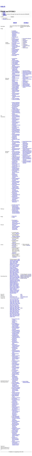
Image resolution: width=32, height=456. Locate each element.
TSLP (18, 289)
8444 (21, 294)
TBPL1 (11, 288)
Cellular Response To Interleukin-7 (16, 338)
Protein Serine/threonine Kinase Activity (27, 74)
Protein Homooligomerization (16, 148)
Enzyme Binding (15, 370)
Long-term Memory (15, 110)
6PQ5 (18, 312)
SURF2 (17, 287)
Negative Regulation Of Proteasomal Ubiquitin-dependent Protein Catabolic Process (16, 357)
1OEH (11, 302)
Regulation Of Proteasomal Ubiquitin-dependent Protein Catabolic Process (16, 434)
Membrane (14, 44)
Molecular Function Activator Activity (15, 94)
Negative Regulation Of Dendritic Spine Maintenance (16, 182)
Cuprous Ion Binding (16, 99)
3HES (13, 308)
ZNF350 (25, 278)
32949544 (18, 236)
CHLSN (13, 265)
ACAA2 (29, 274)
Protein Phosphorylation (27, 141)
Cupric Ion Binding (15, 98)
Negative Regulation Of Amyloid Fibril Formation (16, 328)
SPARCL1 (18, 286)
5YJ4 (18, 311)
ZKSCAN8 (16, 292)
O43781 (21, 298)
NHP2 (18, 279)
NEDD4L (22, 277)
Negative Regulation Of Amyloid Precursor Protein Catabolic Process (16, 186)
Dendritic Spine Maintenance (15, 162)
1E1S (17, 299)
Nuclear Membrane (15, 49)
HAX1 (11, 274)
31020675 (14, 242)
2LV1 (13, 306)
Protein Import (14, 401)
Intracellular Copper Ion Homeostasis (15, 106)
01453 (11, 295)
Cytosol (13, 37)
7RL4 (16, 314)
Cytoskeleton (25, 44)
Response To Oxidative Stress (15, 108)
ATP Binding (25, 81)
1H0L (11, 301)
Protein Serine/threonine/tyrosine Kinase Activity (27, 76)
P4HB (11, 281)
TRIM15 (11, 289)
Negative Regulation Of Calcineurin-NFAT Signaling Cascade (16, 152)
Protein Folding (15, 431)
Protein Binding (15, 62)
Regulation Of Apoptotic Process (15, 403)
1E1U (11, 300)
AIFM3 (13, 261)
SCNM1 (17, 285)
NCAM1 (16, 278)
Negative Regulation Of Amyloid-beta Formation (16, 179)
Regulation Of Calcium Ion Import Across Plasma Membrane (15, 198)
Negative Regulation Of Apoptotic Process (16, 130)
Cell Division (25, 154)
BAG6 (16, 263)
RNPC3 (11, 285)
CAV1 (14, 264)
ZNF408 (11, 293)
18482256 (4, 15)
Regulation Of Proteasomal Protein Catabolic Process (15, 345)
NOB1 (15, 280)
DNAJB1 (29, 275)
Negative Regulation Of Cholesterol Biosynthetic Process (16, 407)
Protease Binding (15, 60)
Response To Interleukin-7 (14, 340)
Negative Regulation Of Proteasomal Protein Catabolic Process (16, 390)
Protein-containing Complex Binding (15, 87)
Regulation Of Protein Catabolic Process (16, 429)
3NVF (11, 310)
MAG (11, 277)
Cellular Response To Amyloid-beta (16, 195)
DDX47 (14, 269)
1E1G (11, 299)
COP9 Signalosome (15, 416)
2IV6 (15, 304)
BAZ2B (11, 264)
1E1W (13, 300)
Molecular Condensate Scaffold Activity (16, 96)
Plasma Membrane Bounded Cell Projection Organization (15, 426)
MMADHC (18, 277)
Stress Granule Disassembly (25, 147)
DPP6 (14, 270)
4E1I (18, 310)
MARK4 (13, 277)
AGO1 (11, 261)
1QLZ (18, 302)
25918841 (14, 236)
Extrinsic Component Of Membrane (16, 47)
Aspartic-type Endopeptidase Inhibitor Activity (15, 69)
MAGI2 (29, 276)
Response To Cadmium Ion (14, 138)
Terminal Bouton (15, 50)
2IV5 (13, 304)
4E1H (16, 310)
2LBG (14, 305)
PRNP (15, 22)
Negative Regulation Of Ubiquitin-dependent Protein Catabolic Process (16, 385)
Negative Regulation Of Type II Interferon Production (16, 116)
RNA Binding (14, 398)
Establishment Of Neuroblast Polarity (15, 336)
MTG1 (13, 278)
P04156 (14, 298)
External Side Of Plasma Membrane (15, 41)
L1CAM (14, 276)
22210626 (14, 246)
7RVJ (13, 315)
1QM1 (13, 303)
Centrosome (25, 42)
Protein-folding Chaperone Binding (15, 90)
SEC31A (11, 286)
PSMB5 (14, 283)
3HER (11, 308)
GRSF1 (16, 273)
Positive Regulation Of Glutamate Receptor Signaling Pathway (15, 172)
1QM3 (19, 303)
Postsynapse (14, 55)
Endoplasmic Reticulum (14, 35)
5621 (11, 294)
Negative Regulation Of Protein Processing (16, 112)
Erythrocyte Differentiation (25, 143)
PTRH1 (11, 284)
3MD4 (11, 309)
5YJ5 (11, 312)
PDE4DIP (14, 281)
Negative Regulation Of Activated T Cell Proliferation (16, 135)
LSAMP (17, 276)
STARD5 (11, 287)
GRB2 (13, 273)
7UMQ (11, 316)
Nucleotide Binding (26, 70)
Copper (13, 217)
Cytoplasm (14, 30)
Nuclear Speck (25, 47)
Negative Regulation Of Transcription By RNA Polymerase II (16, 103)
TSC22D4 (15, 289)
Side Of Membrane (15, 54)
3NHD (19, 309)
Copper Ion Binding (15, 61)
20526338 (14, 244)
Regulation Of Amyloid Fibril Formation (15, 348)
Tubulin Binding (15, 67)
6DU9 (13, 312)
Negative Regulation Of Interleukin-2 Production (16, 122)
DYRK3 (26, 22)
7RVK (15, 315)
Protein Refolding (15, 382)
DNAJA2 (26, 275)
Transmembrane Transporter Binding (15, 85)
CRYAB (16, 266)
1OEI (13, 302)
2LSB (11, 306)
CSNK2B (16, 268)
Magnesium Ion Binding (27, 71)
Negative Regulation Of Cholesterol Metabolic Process (16, 422)
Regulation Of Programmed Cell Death (15, 342)
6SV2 (16, 313)
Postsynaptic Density (16, 43)
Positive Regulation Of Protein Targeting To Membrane (16, 159)
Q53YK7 (17, 298)
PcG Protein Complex (16, 387)
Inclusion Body (15, 45)
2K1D (17, 304)
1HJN (16, 301)
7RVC (18, 314)
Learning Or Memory (16, 109)
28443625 (14, 252)
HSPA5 (14, 274)
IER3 (11, 275)
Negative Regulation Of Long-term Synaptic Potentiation (16, 164)
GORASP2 (26, 276)
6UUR (18, 313)
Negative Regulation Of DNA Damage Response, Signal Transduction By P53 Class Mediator (27, 152)
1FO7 (18, 300)
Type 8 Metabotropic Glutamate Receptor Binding (16, 75)
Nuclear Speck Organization (25, 145)
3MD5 (13, 309)
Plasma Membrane (15, 38)
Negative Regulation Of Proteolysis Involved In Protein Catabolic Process (16, 443)
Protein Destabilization (15, 114)
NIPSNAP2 (12, 280)
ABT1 (19, 259)
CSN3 (11, 267)
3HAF (13, 307)
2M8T (15, 306)
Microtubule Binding (16, 66)
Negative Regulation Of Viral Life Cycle (16, 393)
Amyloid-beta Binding (14, 59)
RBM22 (16, 284)
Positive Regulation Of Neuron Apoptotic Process (16, 132)
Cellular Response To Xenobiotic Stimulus (16, 157)
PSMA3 (11, 283)
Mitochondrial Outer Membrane (16, 33)
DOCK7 (11, 270)
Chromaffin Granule (15, 360)
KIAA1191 (17, 275)
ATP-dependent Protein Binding (15, 82)
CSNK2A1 (14, 267)
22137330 (14, 239)
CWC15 (11, 269)
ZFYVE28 (12, 292)
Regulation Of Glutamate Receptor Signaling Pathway (15, 167)
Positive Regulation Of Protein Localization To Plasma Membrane (15, 190)
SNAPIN (22, 278)
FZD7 (11, 273)
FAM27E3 (17, 271)
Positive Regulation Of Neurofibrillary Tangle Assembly (15, 325)
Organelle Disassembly (27, 160)
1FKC (16, 300)
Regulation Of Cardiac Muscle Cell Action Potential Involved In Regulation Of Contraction (16, 412)
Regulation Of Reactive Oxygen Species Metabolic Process (15, 439)
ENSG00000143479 (24, 296)
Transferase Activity (26, 84)
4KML (11, 311)
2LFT (18, 305)
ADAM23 (12, 260)
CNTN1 (13, 266)
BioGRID (4, 19)
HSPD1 (16, 274)
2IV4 (11, 304)
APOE (17, 262)
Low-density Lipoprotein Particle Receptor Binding (15, 372)
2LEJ (16, 305)
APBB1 (16, 261)
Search (4, 12)
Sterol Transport (15, 430)
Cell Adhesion (14, 322)
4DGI (13, 310)
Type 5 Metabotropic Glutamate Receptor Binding (16, 72)
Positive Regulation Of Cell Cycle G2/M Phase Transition (27, 158)
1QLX (16, 302)
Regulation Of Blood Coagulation (16, 400)
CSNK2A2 (12, 268)
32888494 (28, 245)
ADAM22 (22, 275)
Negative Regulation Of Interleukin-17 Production (16, 119)
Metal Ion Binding (15, 88)
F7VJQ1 (11, 298)
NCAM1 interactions (16, 204)
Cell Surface (14, 42)
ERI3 (11, 271)
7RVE (11, 315)
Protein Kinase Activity (27, 72)
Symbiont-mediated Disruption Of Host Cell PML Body (15, 333)
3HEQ (19, 307)
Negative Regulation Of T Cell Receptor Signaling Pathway (16, 145)
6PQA (11, 313)
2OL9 (18, 306)
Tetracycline (14, 216)
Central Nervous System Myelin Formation (15, 380)
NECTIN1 (15, 279)
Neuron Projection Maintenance (15, 201)
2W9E (11, 307)
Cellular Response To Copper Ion (16, 155)
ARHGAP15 (12, 263)
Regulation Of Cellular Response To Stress (27, 156)
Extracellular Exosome (14, 53)
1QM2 (16, 303)
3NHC (16, 309)
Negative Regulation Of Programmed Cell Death (16, 351)
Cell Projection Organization (15, 362)
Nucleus (24, 39)
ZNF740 (14, 293)
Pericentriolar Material (27, 38)
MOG (11, 278)
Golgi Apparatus (15, 36)
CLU (11, 266)
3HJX (18, 308)
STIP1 (14, 287)
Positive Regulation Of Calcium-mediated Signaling (16, 142)
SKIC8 (14, 286)
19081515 (17, 233)
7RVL (18, 315)
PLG (17, 281)
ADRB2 (18, 260)
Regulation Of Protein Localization (16, 125)
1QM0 (11, 303)
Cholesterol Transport (16, 397)
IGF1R (13, 275)
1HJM (13, 301)
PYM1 (14, 284)
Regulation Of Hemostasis (14, 405)
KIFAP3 (11, 276)
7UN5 (14, 316)
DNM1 (17, 269)
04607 (21, 295)
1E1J (13, 299)
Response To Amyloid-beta (14, 193)
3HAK (16, 307)
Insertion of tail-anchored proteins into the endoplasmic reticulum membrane (16, 207)
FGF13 (17, 272)
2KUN (11, 305)
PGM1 (25, 277)
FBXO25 (22, 276)
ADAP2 (15, 260)
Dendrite (13, 48)
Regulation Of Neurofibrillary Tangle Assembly (15, 377)
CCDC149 (17, 264)
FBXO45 (14, 272)
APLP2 (14, 262)
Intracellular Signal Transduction (15, 128)
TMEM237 (15, 288)
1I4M (18, 301)
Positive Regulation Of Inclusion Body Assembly (15, 368)
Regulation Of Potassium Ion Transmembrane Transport (15, 176)
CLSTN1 (17, 265)
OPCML (18, 280)
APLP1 (11, 262)
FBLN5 (11, 272)
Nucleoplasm (25, 40)
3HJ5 (16, 308)
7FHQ (14, 314)
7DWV (11, 314)
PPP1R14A (15, 282)
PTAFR (17, 283)
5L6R (16, 311)
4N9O (14, 311)
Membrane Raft (15, 51)
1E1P (15, 299)
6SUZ (13, 313)
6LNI (15, 312)
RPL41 (14, 285)
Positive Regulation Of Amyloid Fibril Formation (15, 364)
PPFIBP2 (11, 282)
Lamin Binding (15, 63)
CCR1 (11, 265)
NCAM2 (11, 279)
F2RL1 (13, 271)
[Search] (5, 16)
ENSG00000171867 (13, 296)
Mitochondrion (15, 31)
